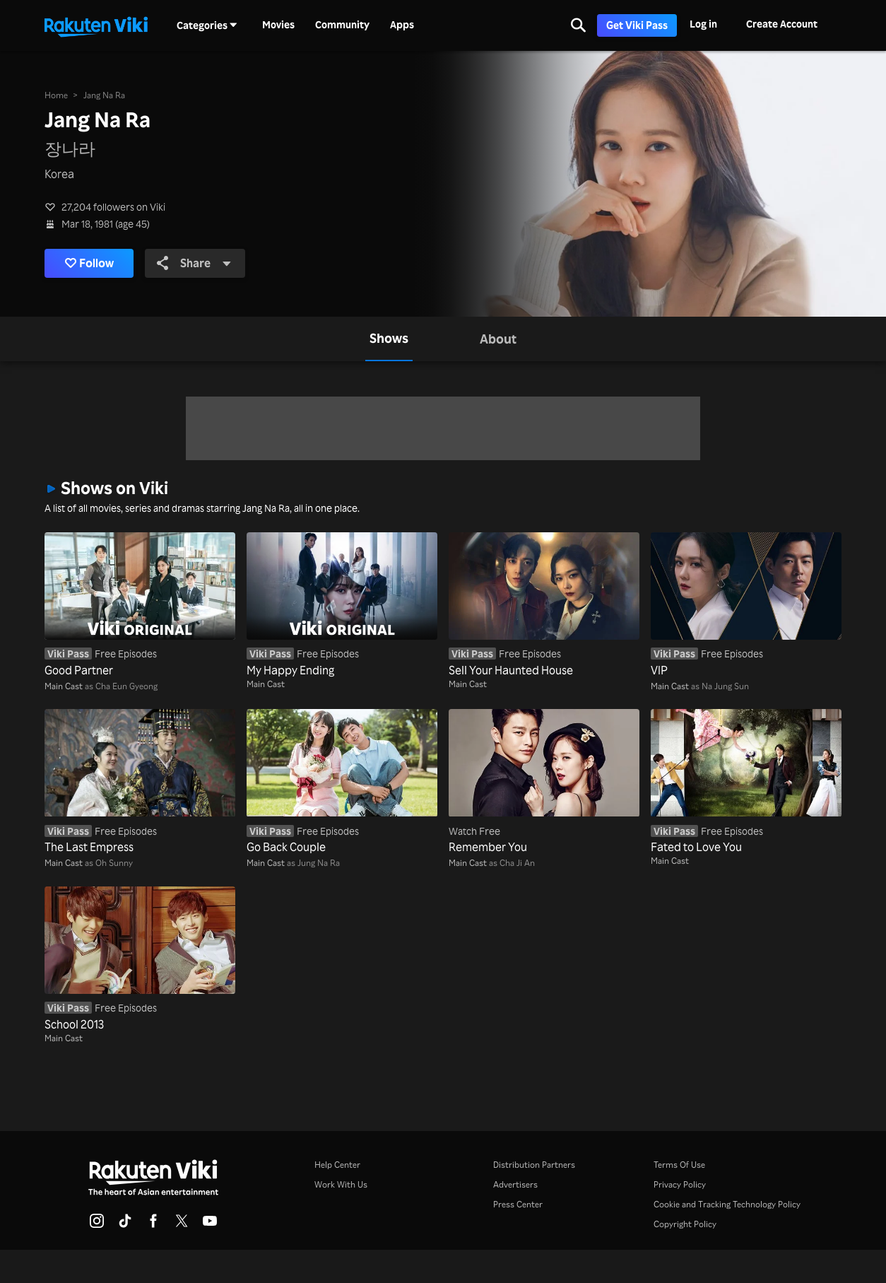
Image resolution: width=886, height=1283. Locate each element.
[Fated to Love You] (746, 782)
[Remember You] (544, 782)
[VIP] (746, 605)
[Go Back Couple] (342, 782)
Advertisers (515, 1184)
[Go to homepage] (96, 25)
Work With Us (340, 1184)
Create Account (781, 24)
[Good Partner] (140, 605)
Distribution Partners (534, 1164)
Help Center (337, 1164)
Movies (278, 24)
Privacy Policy (680, 1184)
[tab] (389, 339)
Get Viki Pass (637, 25)
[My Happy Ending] (342, 605)
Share (196, 262)
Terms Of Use (679, 1164)
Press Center (518, 1204)
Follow (90, 262)
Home (56, 95)
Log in (703, 24)
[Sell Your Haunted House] (544, 605)
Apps (402, 24)
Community (342, 24)
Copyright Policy (685, 1224)
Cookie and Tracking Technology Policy (727, 1204)
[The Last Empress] (140, 782)
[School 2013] (140, 959)
